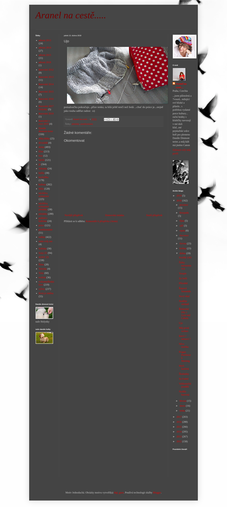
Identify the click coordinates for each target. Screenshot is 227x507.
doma (41, 147)
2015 (179, 426)
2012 (179, 441)
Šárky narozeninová (185, 265)
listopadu (184, 212)
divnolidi (43, 142)
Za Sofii (183, 278)
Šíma (41, 264)
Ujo (181, 323)
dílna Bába (44, 138)
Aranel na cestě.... (181, 85)
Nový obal (184, 296)
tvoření (42, 277)
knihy (41, 173)
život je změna (46, 293)
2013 (179, 436)
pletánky (75, 124)
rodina (42, 237)
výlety (42, 289)
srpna (183, 230)
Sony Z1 (43, 253)
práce (41, 225)
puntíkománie (87, 124)
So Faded (183, 378)
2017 (179, 416)
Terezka (43, 268)
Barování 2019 (46, 113)
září (182, 225)
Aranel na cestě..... (70, 15)
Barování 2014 (46, 84)
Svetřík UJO (185, 257)
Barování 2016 (46, 99)
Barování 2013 (46, 77)
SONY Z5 (44, 257)
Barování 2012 (46, 69)
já (40, 164)
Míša (41, 188)
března (183, 401)
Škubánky (184, 374)
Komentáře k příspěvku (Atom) (102, 221)
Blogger (157, 492)
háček (41, 160)
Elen (41, 151)
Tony (41, 273)
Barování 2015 (46, 91)
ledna (183, 410)
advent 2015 (45, 55)
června (183, 243)
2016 (179, 422)
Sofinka (43, 248)
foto (41, 155)
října (182, 220)
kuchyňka (43, 177)
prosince (184, 204)
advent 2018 (45, 62)
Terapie (182, 273)
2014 (179, 431)
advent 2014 (45, 47)
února (183, 405)
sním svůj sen (45, 241)
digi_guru (119, 492)
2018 (179, 200)
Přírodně (183, 283)
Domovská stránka (114, 215)
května (183, 248)
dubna (183, 253)
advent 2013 (45, 40)
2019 (179, 195)
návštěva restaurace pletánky (44, 206)
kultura (42, 184)
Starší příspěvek (154, 215)
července (184, 235)
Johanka (43, 168)
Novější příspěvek (74, 215)
